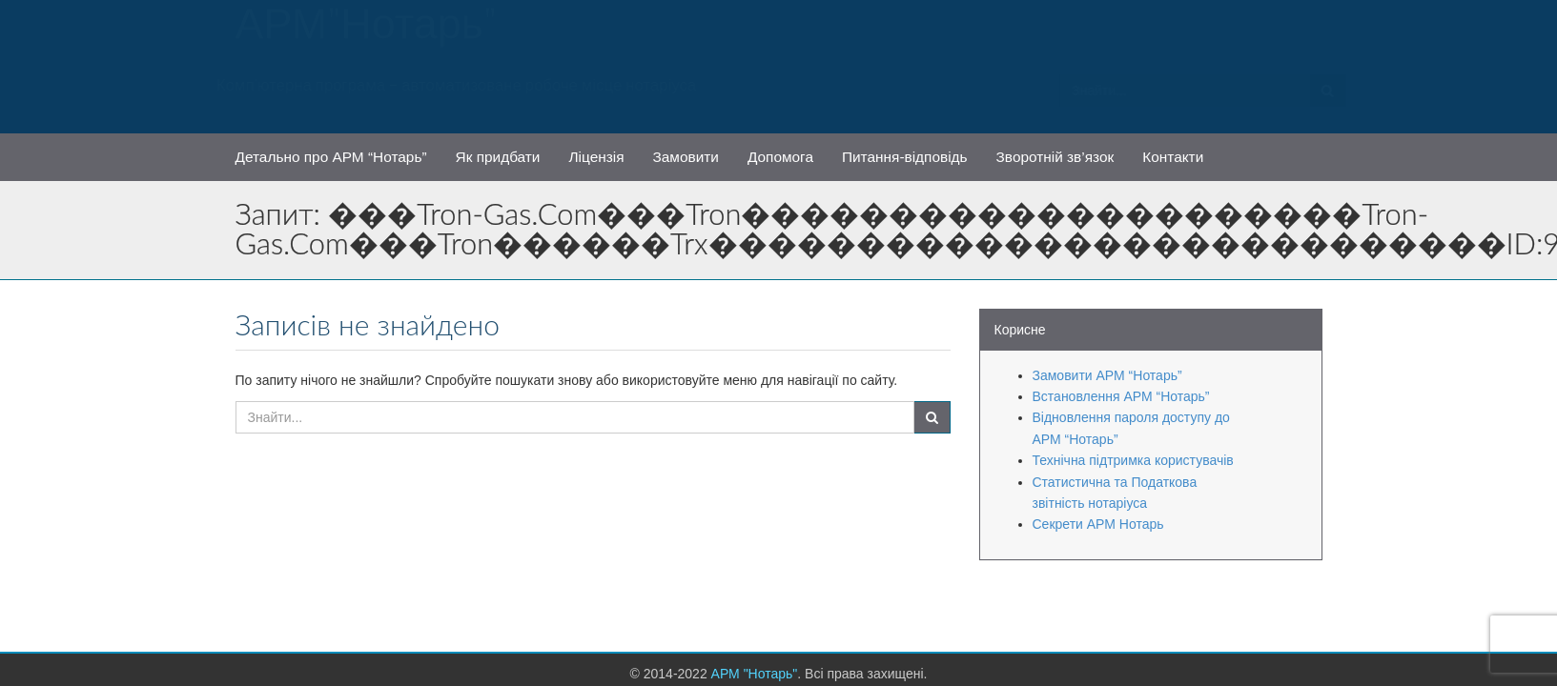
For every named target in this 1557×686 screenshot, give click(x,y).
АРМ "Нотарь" (367, 34)
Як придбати (498, 157)
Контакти (1172, 157)
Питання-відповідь (905, 157)
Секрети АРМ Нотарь (1098, 524)
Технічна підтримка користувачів (1133, 460)
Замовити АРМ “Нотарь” (1107, 375)
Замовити (686, 157)
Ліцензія (596, 157)
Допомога (780, 157)
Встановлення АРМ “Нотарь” (1121, 396)
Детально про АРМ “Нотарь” (331, 157)
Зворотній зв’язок (1055, 157)
